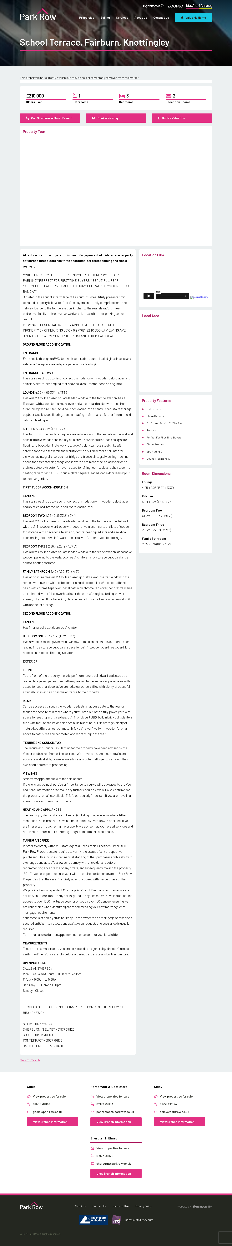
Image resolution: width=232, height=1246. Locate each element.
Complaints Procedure (139, 1220)
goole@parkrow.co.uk (45, 1111)
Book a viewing (105, 118)
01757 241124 (165, 1104)
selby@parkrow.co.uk (171, 1111)
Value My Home (193, 17)
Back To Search (30, 1060)
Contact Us (161, 17)
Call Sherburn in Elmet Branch (49, 118)
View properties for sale (46, 1096)
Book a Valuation (171, 118)
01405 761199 (38, 1104)
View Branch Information (50, 1121)
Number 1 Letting (199, 5)
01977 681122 (101, 1156)
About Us (140, 17)
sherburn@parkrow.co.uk (110, 1163)
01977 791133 (101, 1104)
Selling (105, 17)
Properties (86, 17)
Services (122, 17)
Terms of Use (121, 1206)
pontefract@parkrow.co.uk (112, 1111)
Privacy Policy (143, 1206)
